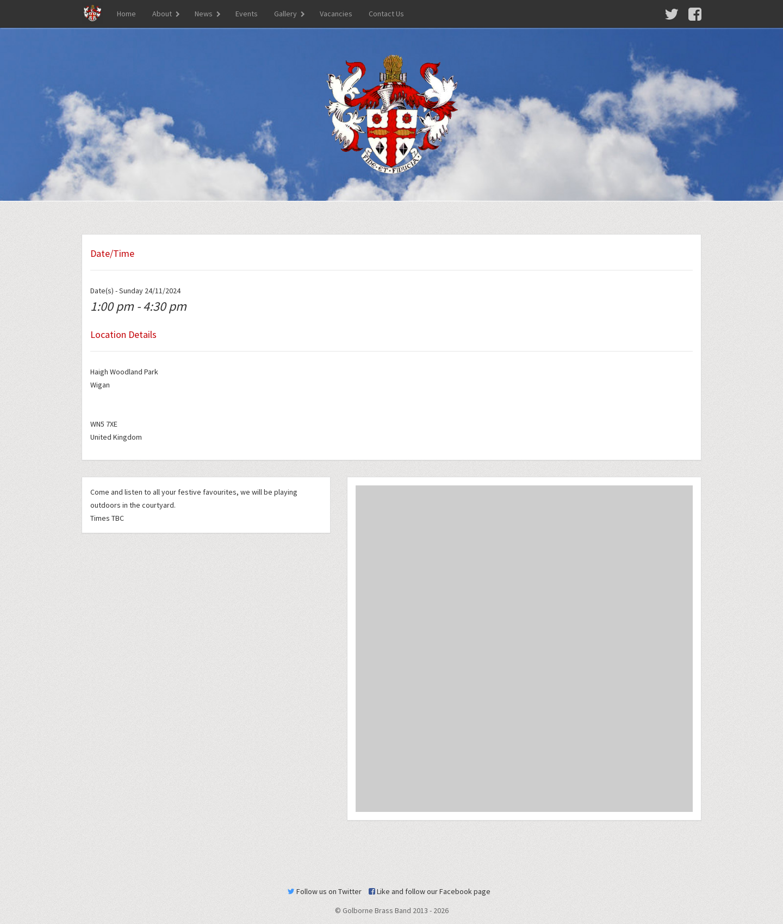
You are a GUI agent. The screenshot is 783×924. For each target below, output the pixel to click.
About (162, 14)
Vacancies (336, 14)
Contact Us (386, 14)
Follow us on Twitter (325, 891)
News (204, 14)
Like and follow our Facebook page (429, 891)
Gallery (285, 14)
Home (126, 14)
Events (246, 14)
